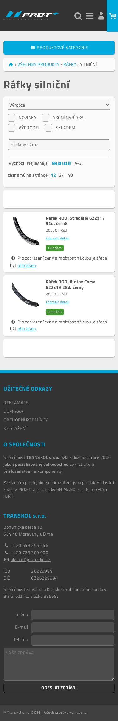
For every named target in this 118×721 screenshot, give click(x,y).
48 (70, 175)
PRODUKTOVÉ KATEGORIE (59, 47)
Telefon (21, 639)
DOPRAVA (13, 411)
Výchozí (16, 163)
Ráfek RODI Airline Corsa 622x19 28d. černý (70, 284)
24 (62, 175)
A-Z (78, 163)
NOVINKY (22, 117)
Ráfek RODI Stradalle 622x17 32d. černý (75, 221)
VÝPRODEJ (23, 127)
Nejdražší (61, 163)
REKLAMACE (16, 402)
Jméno (21, 614)
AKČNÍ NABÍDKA (62, 117)
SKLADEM (60, 127)
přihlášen (27, 265)
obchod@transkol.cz (31, 559)
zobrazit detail (57, 238)
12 (53, 175)
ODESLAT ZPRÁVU (59, 687)
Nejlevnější (37, 163)
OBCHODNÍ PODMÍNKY (25, 419)
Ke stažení (14, 428)
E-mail (21, 627)
